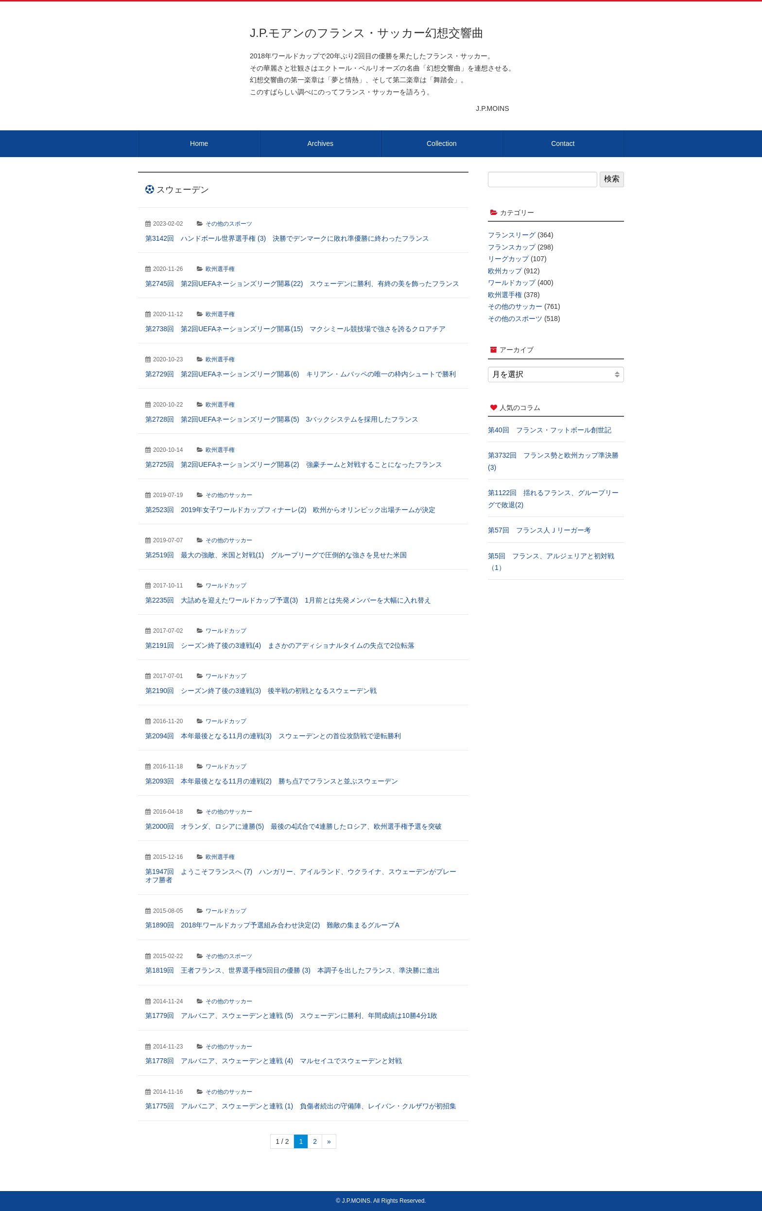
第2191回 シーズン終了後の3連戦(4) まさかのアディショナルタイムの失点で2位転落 (280, 645)
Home (199, 143)
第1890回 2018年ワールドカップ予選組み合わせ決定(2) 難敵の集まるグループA (272, 925)
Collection (441, 143)
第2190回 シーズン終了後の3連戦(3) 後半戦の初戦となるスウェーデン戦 (261, 691)
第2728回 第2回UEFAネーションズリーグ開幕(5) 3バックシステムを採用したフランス (281, 419)
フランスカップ (512, 247)
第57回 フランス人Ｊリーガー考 (539, 530)
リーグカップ (508, 259)
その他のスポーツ (229, 223)
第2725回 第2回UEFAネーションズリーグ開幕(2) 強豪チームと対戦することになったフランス (293, 464)
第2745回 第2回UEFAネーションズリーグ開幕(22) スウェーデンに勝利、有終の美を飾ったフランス (302, 283)
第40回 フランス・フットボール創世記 (549, 430)
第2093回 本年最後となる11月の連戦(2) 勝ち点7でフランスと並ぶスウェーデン (271, 781)
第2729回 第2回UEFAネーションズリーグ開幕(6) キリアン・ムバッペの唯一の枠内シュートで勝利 (300, 374)
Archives (320, 143)
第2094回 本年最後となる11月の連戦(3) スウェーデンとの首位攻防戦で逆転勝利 (273, 736)
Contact (562, 143)
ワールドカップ (226, 585)
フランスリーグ (512, 235)
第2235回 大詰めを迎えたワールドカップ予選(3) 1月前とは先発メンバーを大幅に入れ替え (288, 600)
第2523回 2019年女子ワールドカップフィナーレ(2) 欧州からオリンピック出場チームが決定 (290, 510)
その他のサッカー (229, 495)
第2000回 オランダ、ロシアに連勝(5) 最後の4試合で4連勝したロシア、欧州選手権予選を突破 (293, 826)
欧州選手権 (220, 269)
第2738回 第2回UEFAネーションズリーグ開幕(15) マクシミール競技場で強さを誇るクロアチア (295, 329)
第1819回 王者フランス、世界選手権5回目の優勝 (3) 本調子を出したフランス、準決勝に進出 (292, 970)
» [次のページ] (329, 1141)
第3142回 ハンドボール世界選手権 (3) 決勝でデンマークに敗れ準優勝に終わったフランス (287, 238)
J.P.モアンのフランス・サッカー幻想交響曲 (367, 32)
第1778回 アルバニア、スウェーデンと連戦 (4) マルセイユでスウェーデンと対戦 (273, 1061)
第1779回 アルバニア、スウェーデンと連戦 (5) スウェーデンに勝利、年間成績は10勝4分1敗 (291, 1015)
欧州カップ (505, 271)
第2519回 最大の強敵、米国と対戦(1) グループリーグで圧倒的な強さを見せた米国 (276, 555)
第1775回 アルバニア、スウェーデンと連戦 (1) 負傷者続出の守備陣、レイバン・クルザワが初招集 (300, 1106)
